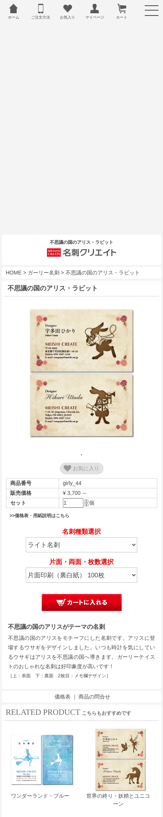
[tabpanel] (81, 356)
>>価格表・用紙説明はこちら (39, 497)
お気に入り (81, 450)
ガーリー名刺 (44, 255)
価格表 (63, 679)
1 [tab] (81, 437)
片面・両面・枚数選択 (81, 544)
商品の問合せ (94, 679)
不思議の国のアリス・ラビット (103, 255)
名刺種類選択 (81, 514)
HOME (14, 255)
